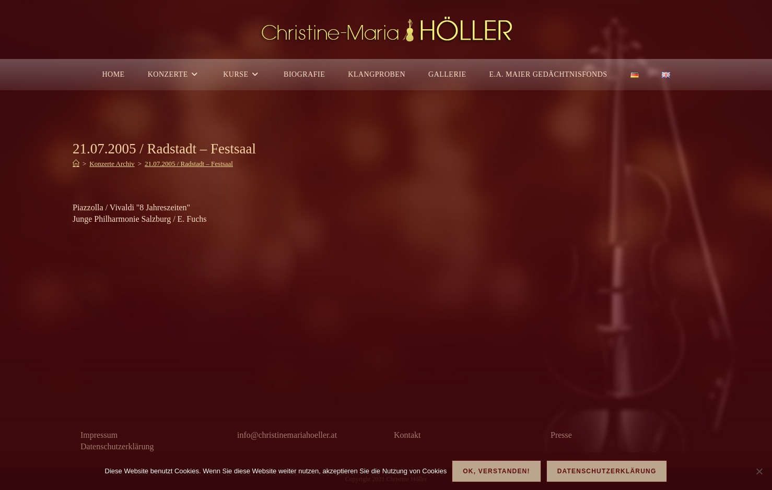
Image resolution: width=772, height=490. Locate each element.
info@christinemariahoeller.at (287, 435)
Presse (561, 435)
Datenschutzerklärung (117, 446)
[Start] (76, 164)
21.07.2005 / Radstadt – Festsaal (189, 164)
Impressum (99, 435)
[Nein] (759, 471)
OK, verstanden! (496, 471)
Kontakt (407, 435)
